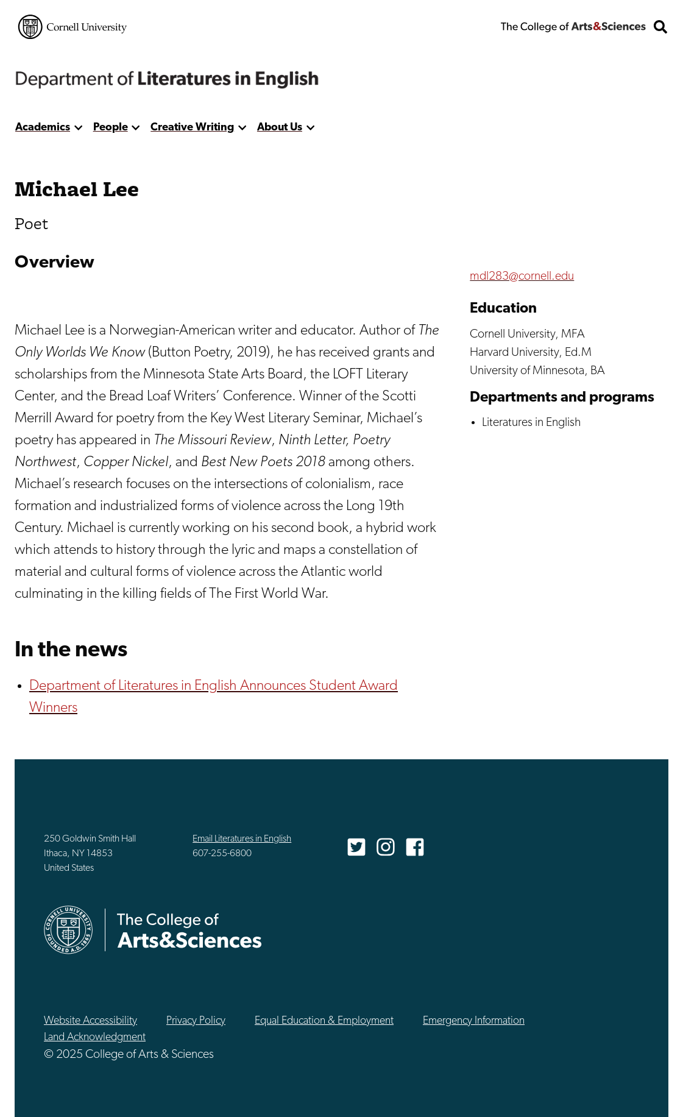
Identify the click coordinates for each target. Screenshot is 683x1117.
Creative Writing (192, 127)
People (110, 127)
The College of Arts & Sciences (573, 27)
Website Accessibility (90, 1021)
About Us (279, 127)
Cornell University (72, 27)
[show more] (78, 127)
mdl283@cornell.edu (522, 277)
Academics (42, 127)
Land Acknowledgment (95, 1037)
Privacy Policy (195, 1021)
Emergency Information (474, 1021)
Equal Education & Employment (324, 1021)
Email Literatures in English (242, 839)
